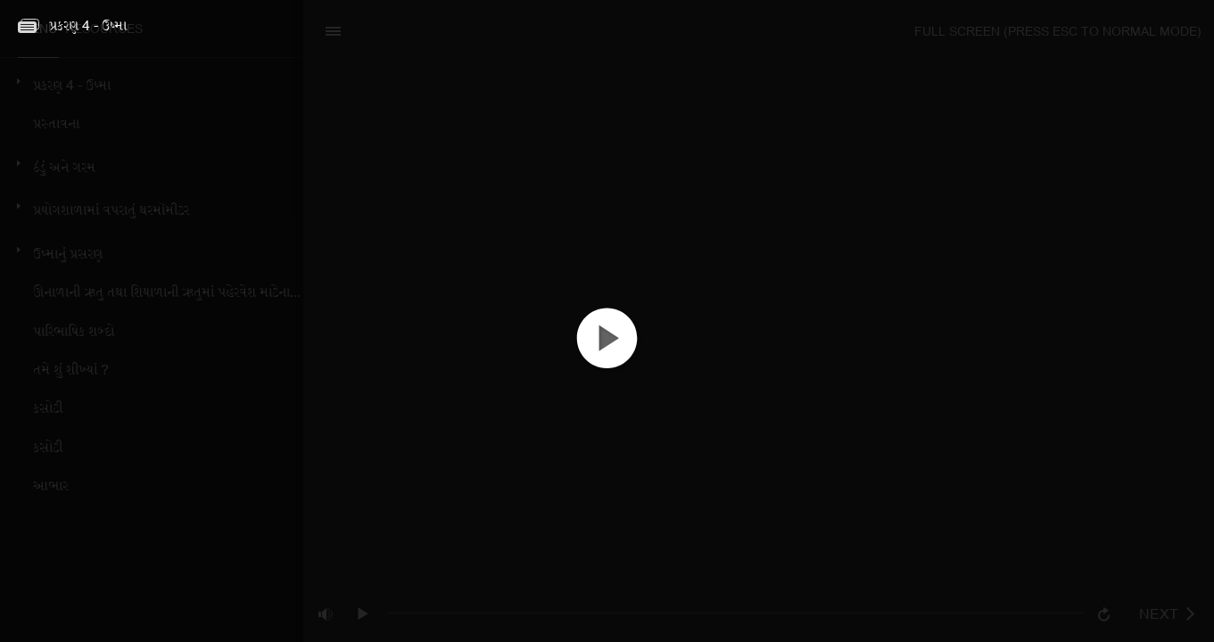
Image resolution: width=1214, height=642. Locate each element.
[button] (607, 353)
